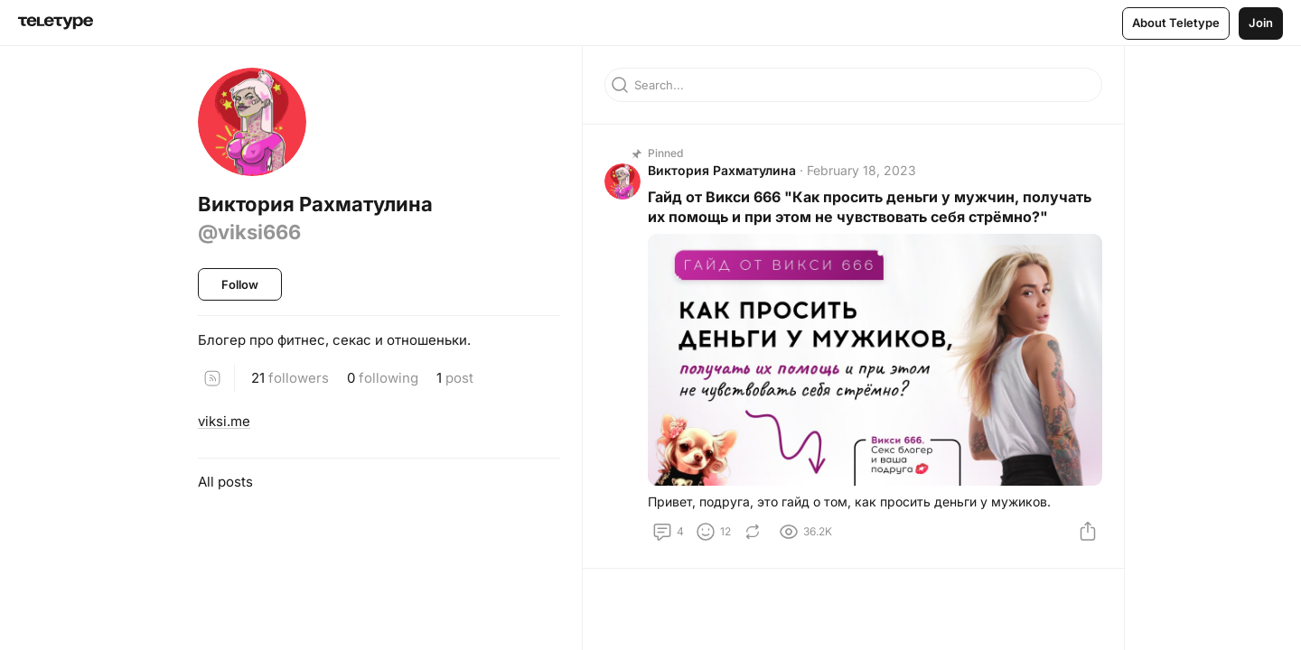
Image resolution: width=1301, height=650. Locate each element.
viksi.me (224, 421)
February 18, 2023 (861, 170)
